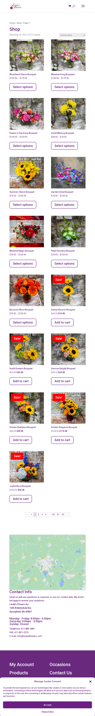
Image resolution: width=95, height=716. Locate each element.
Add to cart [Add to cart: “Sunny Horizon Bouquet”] (62, 322)
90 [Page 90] (53, 514)
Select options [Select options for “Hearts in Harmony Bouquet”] (23, 146)
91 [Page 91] (58, 514)
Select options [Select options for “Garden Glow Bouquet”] (64, 205)
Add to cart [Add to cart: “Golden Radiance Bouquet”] (21, 440)
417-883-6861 (28, 628)
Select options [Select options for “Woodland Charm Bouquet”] (23, 87)
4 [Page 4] (42, 514)
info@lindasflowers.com (29, 636)
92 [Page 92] (63, 514)
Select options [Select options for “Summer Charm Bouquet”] (23, 205)
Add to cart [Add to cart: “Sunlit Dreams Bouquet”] (21, 381)
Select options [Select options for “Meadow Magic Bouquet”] (23, 263)
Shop (19, 23)
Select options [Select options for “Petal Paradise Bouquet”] (64, 263)
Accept (47, 705)
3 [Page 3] (38, 514)
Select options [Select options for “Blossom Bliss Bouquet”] (23, 322)
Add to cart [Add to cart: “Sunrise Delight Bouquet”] (62, 381)
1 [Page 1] (31, 514)
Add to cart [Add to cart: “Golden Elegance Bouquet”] (62, 440)
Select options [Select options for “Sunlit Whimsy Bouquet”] (64, 146)
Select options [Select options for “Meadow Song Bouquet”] (64, 87)
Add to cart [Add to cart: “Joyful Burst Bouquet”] (21, 499)
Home (12, 23)
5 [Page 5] (45, 514)
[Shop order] (72, 35)
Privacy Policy (48, 712)
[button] (90, 681)
